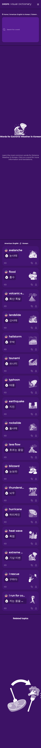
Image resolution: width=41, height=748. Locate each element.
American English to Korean (20, 14)
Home (6, 14)
